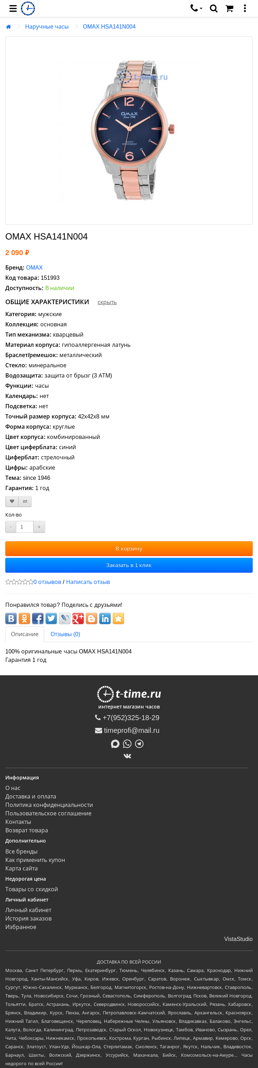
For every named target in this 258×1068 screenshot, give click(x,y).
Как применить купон (35, 860)
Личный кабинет (28, 910)
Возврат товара (26, 830)
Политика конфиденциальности (49, 805)
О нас (12, 788)
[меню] (245, 8)
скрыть (107, 302)
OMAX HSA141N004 (109, 27)
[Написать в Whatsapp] (129, 743)
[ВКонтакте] (129, 756)
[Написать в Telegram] (141, 743)
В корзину (129, 548)
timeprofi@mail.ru (127, 730)
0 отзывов (47, 582)
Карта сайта (21, 868)
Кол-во (13, 515)
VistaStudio (238, 939)
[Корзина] (229, 8)
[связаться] (196, 8)
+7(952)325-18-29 (127, 718)
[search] (214, 8)
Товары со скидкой (31, 889)
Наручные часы (47, 27)
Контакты (18, 822)
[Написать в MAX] (117, 743)
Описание (25, 634)
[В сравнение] (25, 501)
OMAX (34, 268)
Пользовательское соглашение (48, 813)
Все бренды (21, 852)
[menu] (13, 8)
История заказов (28, 919)
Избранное (20, 927)
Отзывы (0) (65, 634)
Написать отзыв (88, 582)
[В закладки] (12, 501)
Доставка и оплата (30, 797)
